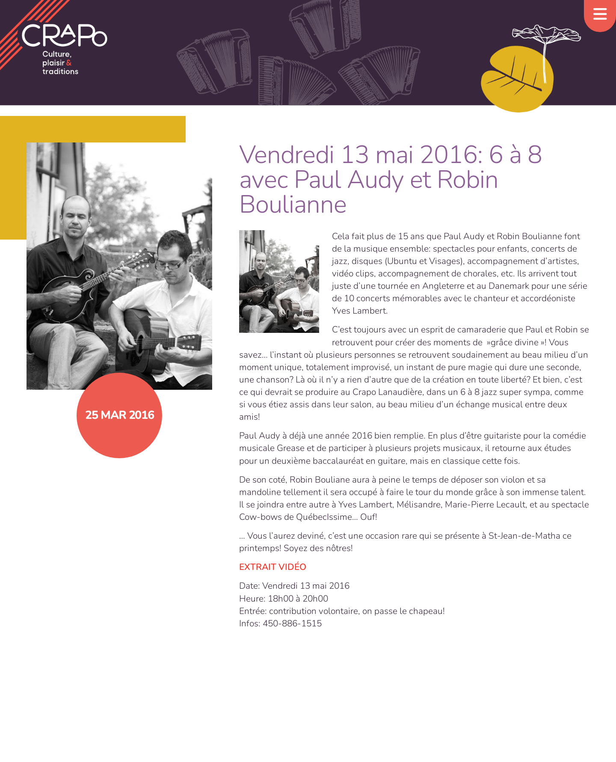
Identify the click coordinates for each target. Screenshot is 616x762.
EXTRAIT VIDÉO (272, 567)
